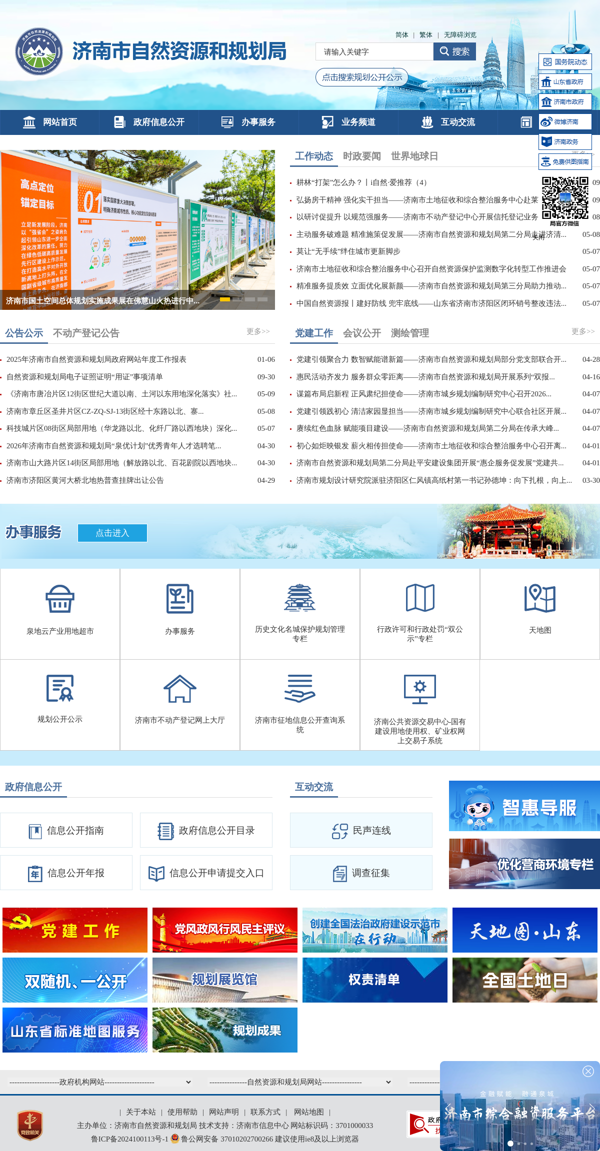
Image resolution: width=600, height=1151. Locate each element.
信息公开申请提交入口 (206, 874)
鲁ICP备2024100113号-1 (129, 1139)
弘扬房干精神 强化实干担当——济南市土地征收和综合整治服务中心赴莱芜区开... (431, 200)
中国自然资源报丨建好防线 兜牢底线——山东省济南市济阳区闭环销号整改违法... (431, 303)
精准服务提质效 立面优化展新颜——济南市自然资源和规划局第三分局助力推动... (431, 286)
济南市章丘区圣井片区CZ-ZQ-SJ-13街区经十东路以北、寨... (105, 411)
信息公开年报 (66, 874)
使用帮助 (183, 1112)
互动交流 (448, 122)
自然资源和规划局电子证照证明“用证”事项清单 (84, 377)
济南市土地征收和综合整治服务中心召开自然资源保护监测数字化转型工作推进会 (431, 269)
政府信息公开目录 (206, 831)
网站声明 (224, 1112)
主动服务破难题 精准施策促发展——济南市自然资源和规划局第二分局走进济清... (431, 234)
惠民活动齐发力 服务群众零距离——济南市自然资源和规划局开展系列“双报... (425, 377)
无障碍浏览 (460, 34)
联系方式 (265, 1112)
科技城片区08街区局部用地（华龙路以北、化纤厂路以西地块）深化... (121, 428)
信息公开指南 (66, 831)
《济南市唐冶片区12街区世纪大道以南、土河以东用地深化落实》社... (121, 394)
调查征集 (361, 874)
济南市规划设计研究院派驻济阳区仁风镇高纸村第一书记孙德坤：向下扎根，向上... (434, 480)
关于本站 (141, 1112)
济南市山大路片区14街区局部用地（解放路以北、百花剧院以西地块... (121, 463)
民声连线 (361, 831)
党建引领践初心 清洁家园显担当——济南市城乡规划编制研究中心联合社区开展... (431, 411)
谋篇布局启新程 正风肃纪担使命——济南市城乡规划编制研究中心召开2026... (424, 394)
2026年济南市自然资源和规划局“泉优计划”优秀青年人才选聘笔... (114, 446)
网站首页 (50, 122)
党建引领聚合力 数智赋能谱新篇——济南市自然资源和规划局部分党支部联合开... (431, 359)
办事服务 (249, 122)
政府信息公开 (149, 122)
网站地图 (309, 1112)
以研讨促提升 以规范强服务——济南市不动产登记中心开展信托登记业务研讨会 (428, 217)
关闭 (538, 237)
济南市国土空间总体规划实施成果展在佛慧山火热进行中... (103, 300)
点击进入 (113, 533)
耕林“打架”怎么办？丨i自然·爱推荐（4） (363, 182)
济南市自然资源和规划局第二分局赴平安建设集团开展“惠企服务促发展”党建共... (430, 463)
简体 (402, 34)
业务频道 (349, 122)
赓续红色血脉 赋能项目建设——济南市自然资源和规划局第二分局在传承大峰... (427, 428)
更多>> (258, 331)
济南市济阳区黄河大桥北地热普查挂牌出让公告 (85, 480)
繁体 (426, 34)
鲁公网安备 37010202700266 (222, 1139)
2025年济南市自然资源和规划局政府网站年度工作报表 (96, 359)
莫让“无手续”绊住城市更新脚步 (348, 251)
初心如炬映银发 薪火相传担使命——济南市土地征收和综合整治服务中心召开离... (431, 446)
